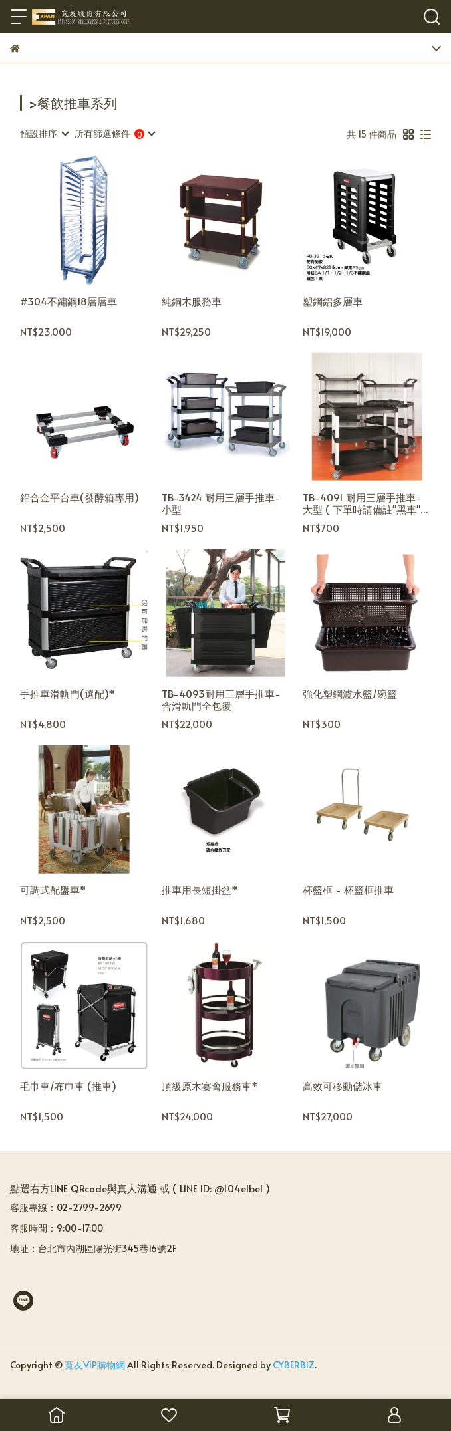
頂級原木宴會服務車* (210, 1086)
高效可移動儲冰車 (342, 1086)
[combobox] (44, 134)
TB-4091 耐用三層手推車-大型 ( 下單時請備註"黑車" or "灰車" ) (362, 503)
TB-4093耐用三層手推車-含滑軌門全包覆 (221, 700)
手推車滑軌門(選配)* (67, 694)
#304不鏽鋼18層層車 (68, 301)
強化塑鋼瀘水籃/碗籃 (350, 694)
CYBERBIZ (294, 1365)
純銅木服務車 (196, 301)
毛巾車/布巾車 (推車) (68, 1086)
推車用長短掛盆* (200, 890)
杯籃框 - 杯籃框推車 (348, 890)
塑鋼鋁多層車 (333, 301)
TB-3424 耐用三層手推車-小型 (221, 503)
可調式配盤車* (53, 890)
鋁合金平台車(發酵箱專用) (79, 497)
